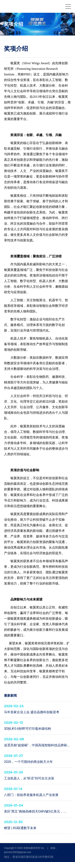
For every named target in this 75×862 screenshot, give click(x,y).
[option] (37, 24)
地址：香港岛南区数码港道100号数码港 (28, 856)
